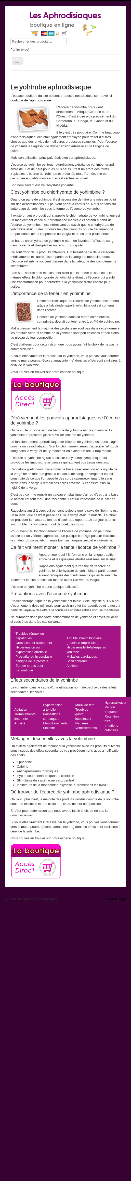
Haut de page (116, 899)
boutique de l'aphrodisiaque (30, 100)
